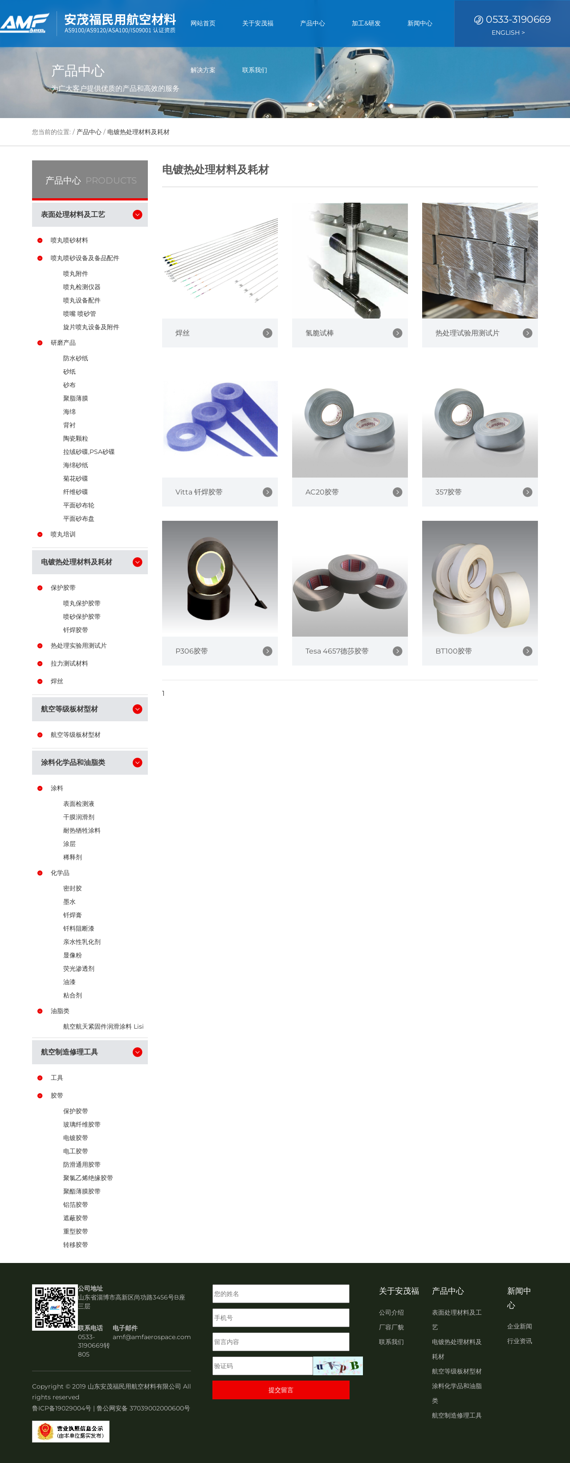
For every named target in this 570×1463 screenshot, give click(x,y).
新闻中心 (419, 23)
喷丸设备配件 (82, 300)
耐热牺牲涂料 (82, 830)
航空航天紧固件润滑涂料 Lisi (103, 1026)
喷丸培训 (63, 534)
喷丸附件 (75, 274)
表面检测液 (78, 804)
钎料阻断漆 (78, 928)
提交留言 (281, 1390)
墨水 (69, 902)
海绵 (69, 412)
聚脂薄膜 (75, 398)
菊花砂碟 (75, 478)
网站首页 (203, 23)
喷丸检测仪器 (82, 287)
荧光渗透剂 (78, 968)
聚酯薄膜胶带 (82, 1191)
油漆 (69, 982)
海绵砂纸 (75, 465)
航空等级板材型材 (76, 735)
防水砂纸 (75, 358)
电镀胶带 (75, 1138)
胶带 (57, 1095)
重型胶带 (75, 1231)
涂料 (57, 788)
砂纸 (69, 372)
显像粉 (72, 955)
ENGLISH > (508, 33)
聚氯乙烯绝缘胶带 (88, 1178)
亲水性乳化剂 (82, 942)
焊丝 (57, 681)
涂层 (69, 844)
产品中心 (312, 23)
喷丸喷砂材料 (69, 240)
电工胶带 (75, 1151)
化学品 (60, 873)
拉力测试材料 (69, 663)
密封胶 (72, 888)
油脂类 (60, 1011)
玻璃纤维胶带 (82, 1124)
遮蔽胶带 (75, 1218)
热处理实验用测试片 (79, 646)
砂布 (69, 385)
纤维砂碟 (75, 492)
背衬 (69, 425)
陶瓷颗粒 (75, 438)
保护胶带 (63, 588)
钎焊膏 (72, 915)
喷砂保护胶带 (82, 617)
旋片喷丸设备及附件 (91, 327)
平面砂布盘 (78, 519)
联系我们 (254, 70)
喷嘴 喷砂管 (79, 314)
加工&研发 (366, 23)
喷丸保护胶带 (82, 603)
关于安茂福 (257, 23)
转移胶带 (75, 1245)
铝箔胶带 (75, 1205)
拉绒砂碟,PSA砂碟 (89, 452)
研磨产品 (63, 343)
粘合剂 (72, 995)
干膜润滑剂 (78, 817)
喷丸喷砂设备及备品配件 (85, 258)
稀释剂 (72, 857)
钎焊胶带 (75, 630)
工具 (57, 1078)
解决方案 (203, 70)
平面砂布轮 (78, 505)
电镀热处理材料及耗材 (138, 132)
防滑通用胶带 (82, 1165)
